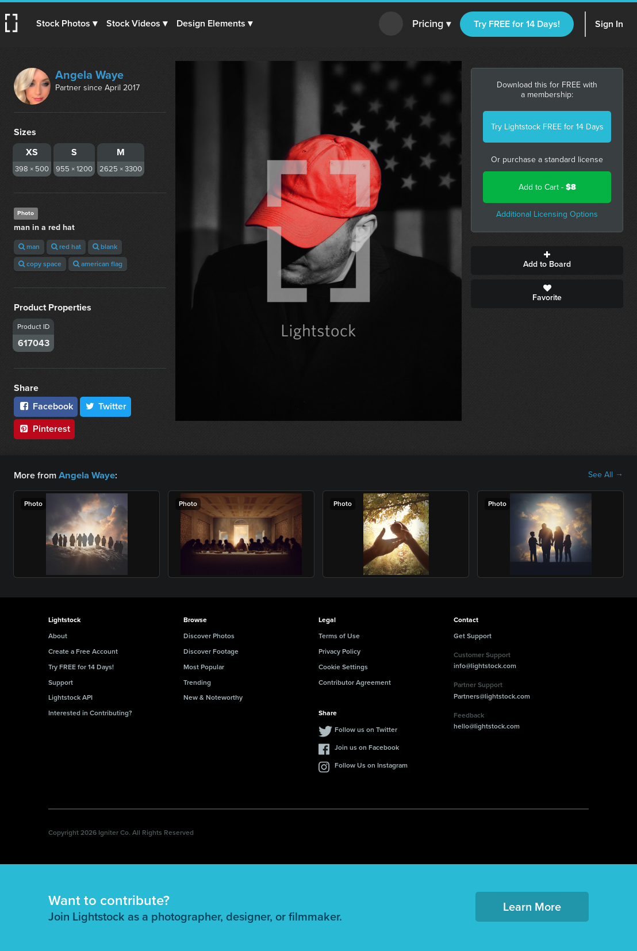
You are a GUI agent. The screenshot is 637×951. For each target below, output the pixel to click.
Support (60, 682)
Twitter (106, 406)
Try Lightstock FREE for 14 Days (547, 127)
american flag (97, 264)
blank (105, 246)
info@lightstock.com (485, 665)
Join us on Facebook (367, 747)
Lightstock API (70, 697)
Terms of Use (339, 635)
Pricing (431, 24)
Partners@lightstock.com (492, 696)
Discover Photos (209, 635)
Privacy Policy (339, 651)
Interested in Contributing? (90, 712)
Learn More (532, 906)
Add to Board (547, 260)
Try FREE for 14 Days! (517, 23)
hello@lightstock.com (487, 725)
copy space (40, 264)
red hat (66, 246)
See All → (605, 475)
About (57, 635)
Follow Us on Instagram (371, 765)
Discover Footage (211, 651)
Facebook (45, 406)
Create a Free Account (83, 651)
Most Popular (203, 666)
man (29, 246)
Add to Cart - (547, 187)
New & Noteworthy (213, 697)
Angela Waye (89, 74)
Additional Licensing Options (547, 214)
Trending (197, 682)
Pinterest (44, 428)
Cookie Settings (343, 666)
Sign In (609, 23)
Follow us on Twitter (366, 729)
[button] (67, 23)
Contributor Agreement (354, 682)
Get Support (473, 635)
